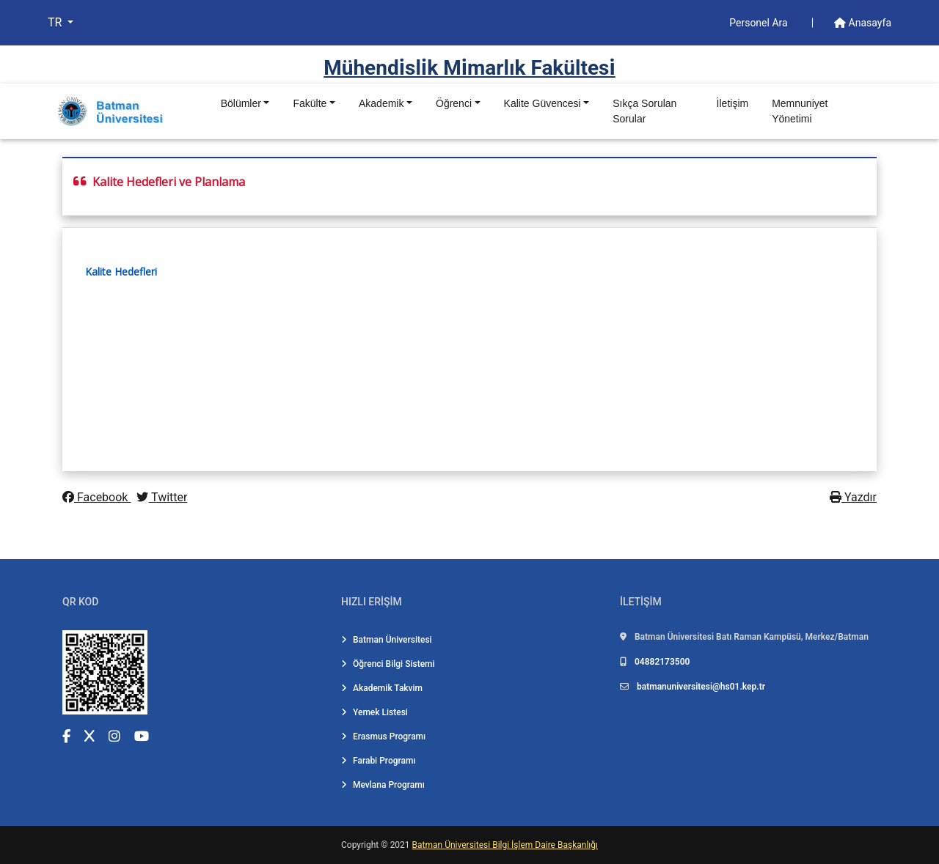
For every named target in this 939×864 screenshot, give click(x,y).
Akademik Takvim (382, 688)
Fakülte (309, 103)
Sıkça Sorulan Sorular (644, 111)
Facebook (96, 497)
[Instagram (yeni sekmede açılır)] (114, 736)
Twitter (161, 497)
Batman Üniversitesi (386, 640)
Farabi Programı (378, 761)
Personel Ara (759, 23)
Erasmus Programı (383, 736)
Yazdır (853, 497)
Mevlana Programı (383, 785)
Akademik (381, 103)
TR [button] (56, 22)
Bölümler (241, 103)
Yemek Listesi (374, 712)
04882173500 (662, 662)
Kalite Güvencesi (542, 103)
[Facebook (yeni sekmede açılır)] (66, 736)
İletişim (733, 103)
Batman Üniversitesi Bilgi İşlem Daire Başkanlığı (505, 845)
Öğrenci (454, 103)
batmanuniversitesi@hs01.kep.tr (701, 687)
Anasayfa (862, 23)
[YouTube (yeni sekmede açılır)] (141, 736)
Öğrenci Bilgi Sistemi (388, 664)
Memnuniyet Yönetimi (799, 111)
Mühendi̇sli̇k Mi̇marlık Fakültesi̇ (469, 68)
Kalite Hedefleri (121, 271)
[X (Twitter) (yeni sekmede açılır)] (89, 736)
